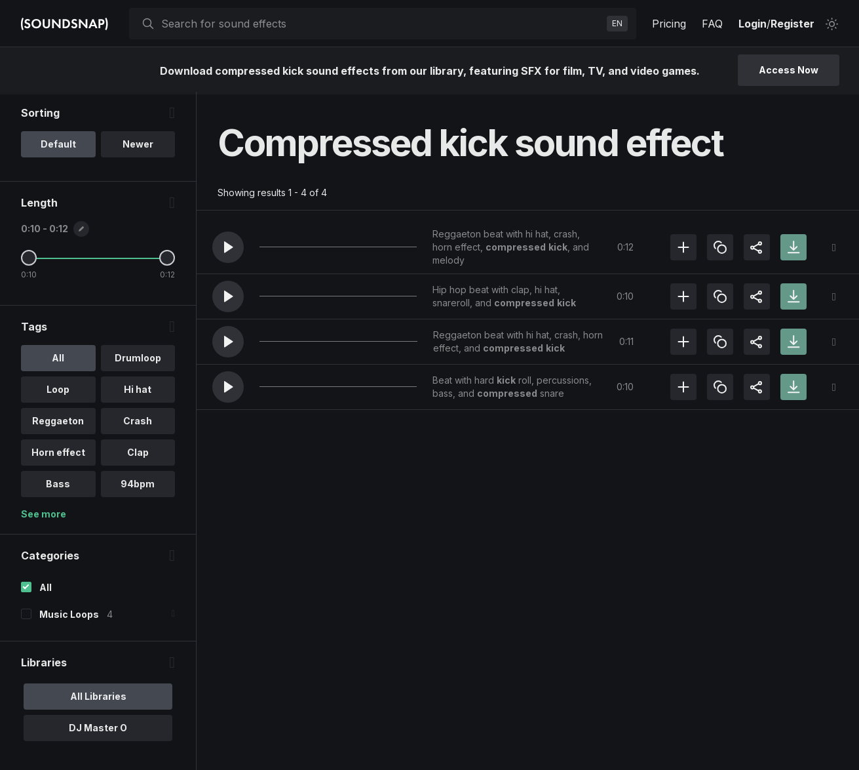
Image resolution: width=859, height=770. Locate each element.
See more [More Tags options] (43, 516)
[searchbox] (381, 23)
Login (752, 23)
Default (58, 146)
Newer (138, 146)
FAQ (712, 23)
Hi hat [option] (137, 391)
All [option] (58, 360)
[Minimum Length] (29, 260)
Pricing (669, 23)
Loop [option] (58, 391)
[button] (228, 247)
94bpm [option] (138, 486)
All (45, 590)
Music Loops (69, 616)
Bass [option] (58, 486)
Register (792, 23)
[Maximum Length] (167, 260)
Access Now (788, 69)
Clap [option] (138, 454)
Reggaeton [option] (58, 423)
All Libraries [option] (98, 698)
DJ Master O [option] (98, 730)
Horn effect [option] (58, 454)
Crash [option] (137, 423)
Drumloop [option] (138, 360)
